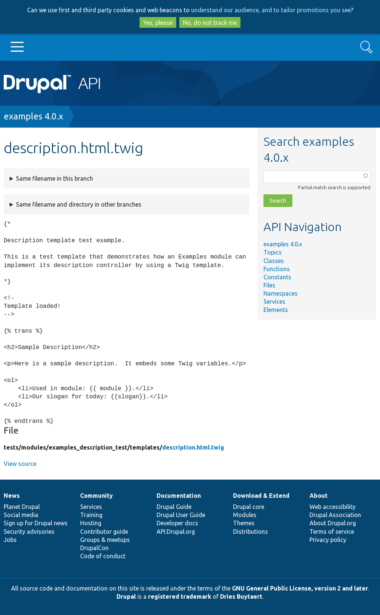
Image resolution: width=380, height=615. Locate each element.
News (12, 495)
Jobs (10, 539)
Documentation (179, 495)
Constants (277, 277)
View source (20, 463)
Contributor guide (104, 531)
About (318, 495)
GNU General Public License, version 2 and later (300, 588)
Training (91, 515)
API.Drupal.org (176, 531)
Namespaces (280, 293)
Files (269, 285)
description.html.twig (193, 447)
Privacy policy (327, 539)
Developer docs (177, 523)
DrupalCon (94, 548)
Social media (21, 515)
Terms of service (331, 531)
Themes (244, 523)
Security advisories (29, 531)
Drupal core (248, 506)
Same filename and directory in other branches (78, 204)
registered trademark (179, 596)
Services (274, 301)
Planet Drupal (22, 506)
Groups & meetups (105, 539)
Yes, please (158, 22)
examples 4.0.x (33, 116)
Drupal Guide (174, 506)
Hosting (90, 523)
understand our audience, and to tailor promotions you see (271, 10)
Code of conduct (102, 556)
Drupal (126, 596)
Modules (244, 515)
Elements (275, 309)
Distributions (250, 531)
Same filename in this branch (54, 178)
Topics (272, 252)
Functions (276, 269)
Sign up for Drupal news (36, 523)
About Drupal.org (332, 523)
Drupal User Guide (181, 515)
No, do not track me (210, 22)
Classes (273, 260)
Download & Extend (261, 495)
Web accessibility (332, 506)
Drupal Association (335, 515)
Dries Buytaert (241, 596)
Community (96, 495)
